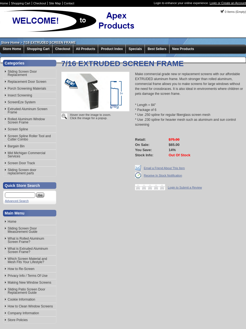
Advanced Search (17, 200)
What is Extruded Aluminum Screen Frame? (28, 250)
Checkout (39, 3)
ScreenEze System (22, 102)
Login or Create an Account (228, 3)
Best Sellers (157, 49)
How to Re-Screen (21, 269)
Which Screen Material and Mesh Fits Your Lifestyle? (27, 260)
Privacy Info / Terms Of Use (28, 276)
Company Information (23, 313)
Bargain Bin (16, 146)
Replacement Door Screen (27, 82)
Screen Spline (18, 129)
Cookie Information (21, 299)
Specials (135, 49)
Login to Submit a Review (185, 187)
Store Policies (18, 320)
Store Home (10, 43)
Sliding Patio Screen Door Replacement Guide (26, 291)
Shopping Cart (20, 3)
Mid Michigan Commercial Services (26, 154)
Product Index (112, 49)
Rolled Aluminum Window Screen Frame (26, 120)
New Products (183, 49)
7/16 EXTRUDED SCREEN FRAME (49, 43)
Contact (69, 3)
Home (4, 3)
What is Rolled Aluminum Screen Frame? (26, 240)
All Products (85, 49)
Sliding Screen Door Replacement (22, 73)
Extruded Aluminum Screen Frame (27, 110)
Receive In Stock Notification (163, 175)
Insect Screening (20, 95)
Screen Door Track (21, 163)
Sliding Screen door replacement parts (22, 171)
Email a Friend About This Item (164, 168)
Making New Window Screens (29, 282)
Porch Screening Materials (27, 88)
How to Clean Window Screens (30, 306)
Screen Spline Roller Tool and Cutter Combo (29, 137)
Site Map (55, 3)
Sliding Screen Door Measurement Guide (22, 230)
